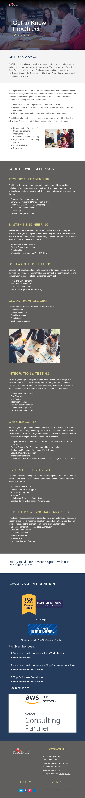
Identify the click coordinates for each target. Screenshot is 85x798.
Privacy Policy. (64, 774)
